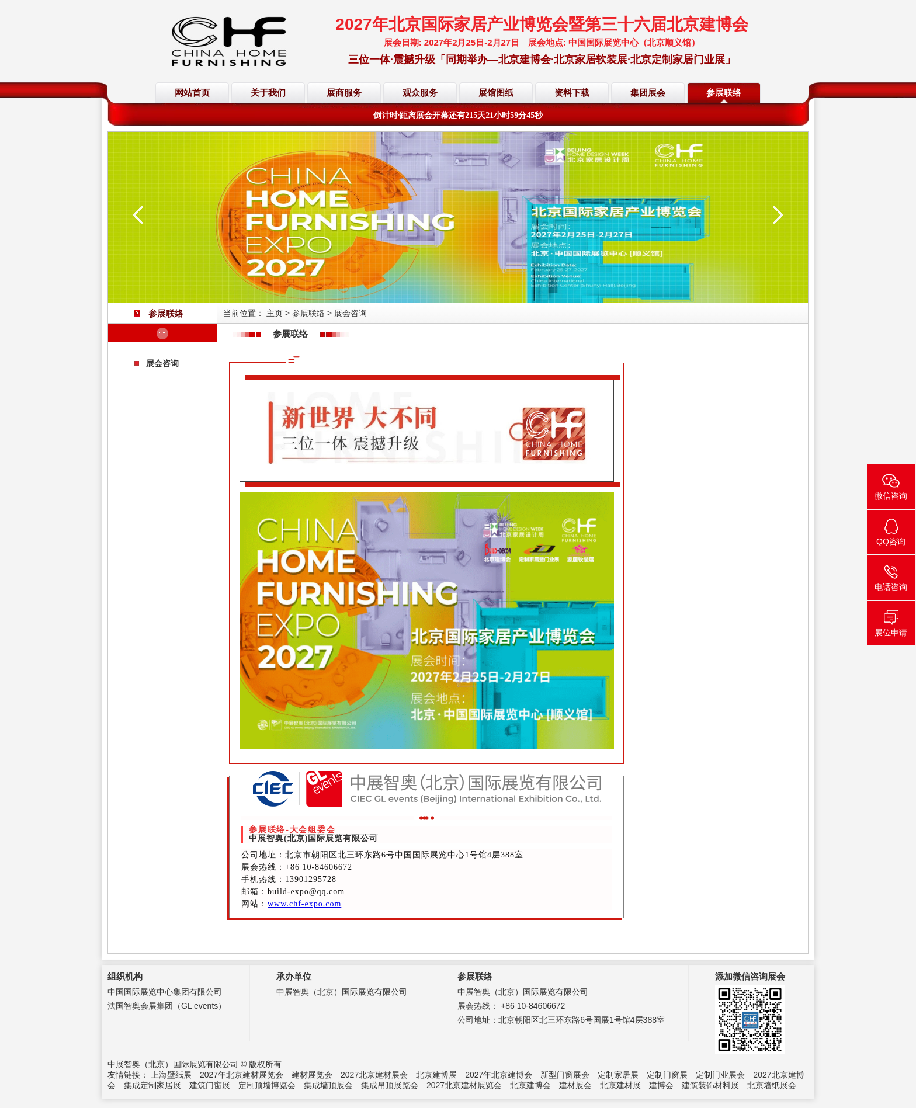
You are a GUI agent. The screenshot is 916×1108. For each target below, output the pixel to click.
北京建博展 (436, 1074)
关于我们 (268, 93)
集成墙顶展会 (328, 1085)
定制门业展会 (720, 1074)
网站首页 (192, 93)
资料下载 (571, 93)
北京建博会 (530, 1085)
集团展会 (647, 93)
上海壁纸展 (171, 1074)
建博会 (661, 1085)
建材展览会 (312, 1074)
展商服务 (344, 93)
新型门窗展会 (564, 1074)
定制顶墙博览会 (267, 1085)
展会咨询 (162, 363)
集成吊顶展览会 (389, 1085)
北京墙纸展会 (771, 1085)
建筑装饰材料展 (710, 1085)
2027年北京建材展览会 (241, 1074)
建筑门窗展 (209, 1085)
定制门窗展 (667, 1074)
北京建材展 (620, 1085)
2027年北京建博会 (498, 1074)
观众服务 (420, 93)
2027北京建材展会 (374, 1074)
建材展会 (575, 1085)
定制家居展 (618, 1074)
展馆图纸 (495, 93)
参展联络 (723, 93)
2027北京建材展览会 (464, 1085)
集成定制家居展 (152, 1085)
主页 (274, 313)
